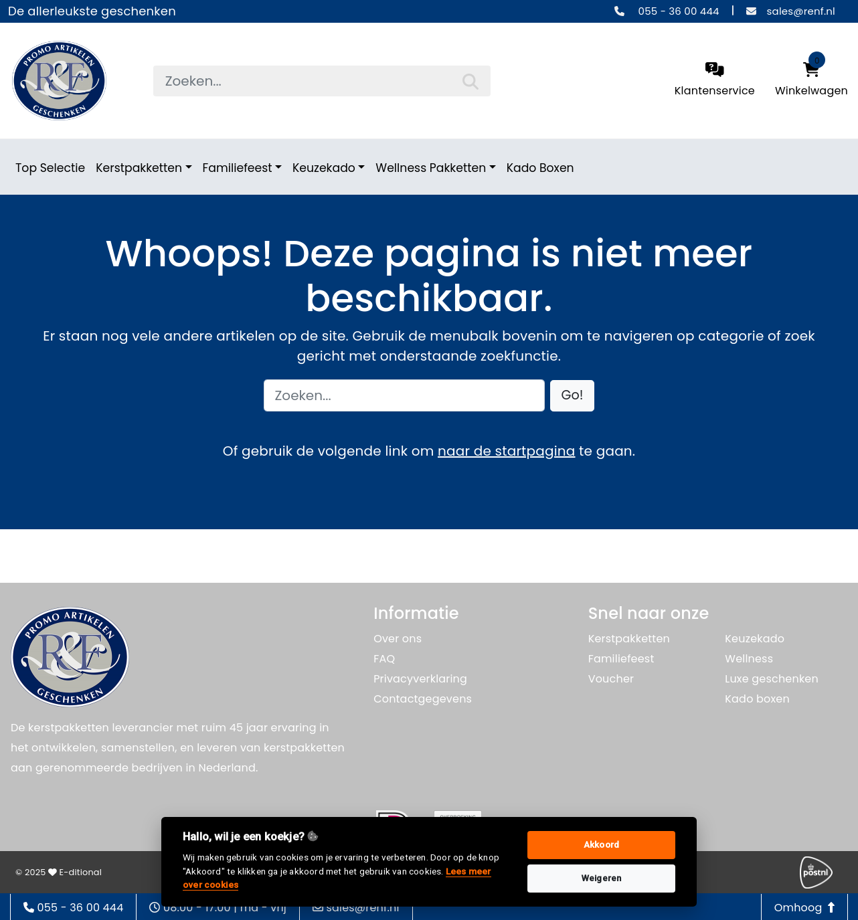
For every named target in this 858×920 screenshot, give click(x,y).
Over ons (397, 638)
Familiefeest (237, 168)
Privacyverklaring (420, 678)
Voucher (611, 678)
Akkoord (601, 845)
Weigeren (602, 878)
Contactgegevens (422, 699)
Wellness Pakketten (430, 168)
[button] (572, 395)
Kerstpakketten (139, 168)
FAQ (384, 658)
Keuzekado (323, 168)
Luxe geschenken (772, 678)
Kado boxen (757, 699)
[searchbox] (322, 81)
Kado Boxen (540, 168)
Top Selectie (50, 168)
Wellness (749, 658)
